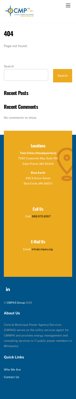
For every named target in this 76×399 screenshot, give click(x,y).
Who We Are (12, 369)
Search (9, 66)
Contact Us (11, 377)
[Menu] (68, 6)
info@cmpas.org (42, 249)
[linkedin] (8, 288)
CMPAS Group (16, 302)
